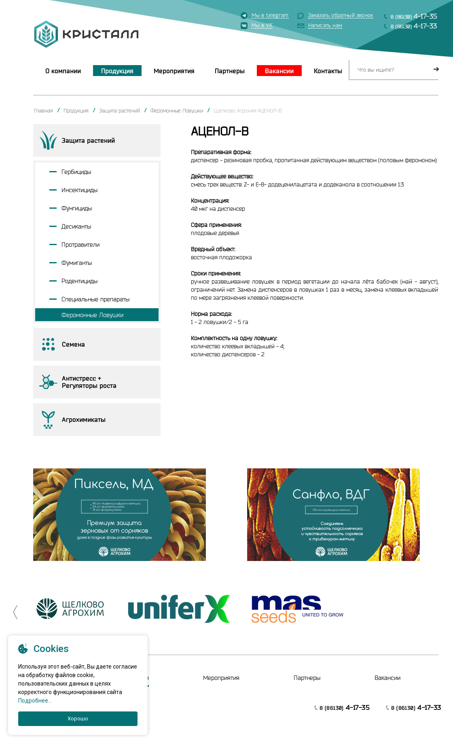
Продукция (117, 70)
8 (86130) (414, 16)
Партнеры (230, 70)
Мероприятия (174, 70)
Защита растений (119, 110)
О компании (63, 70)
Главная (43, 110)
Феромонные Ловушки (176, 110)
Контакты (328, 70)
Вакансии (279, 70)
